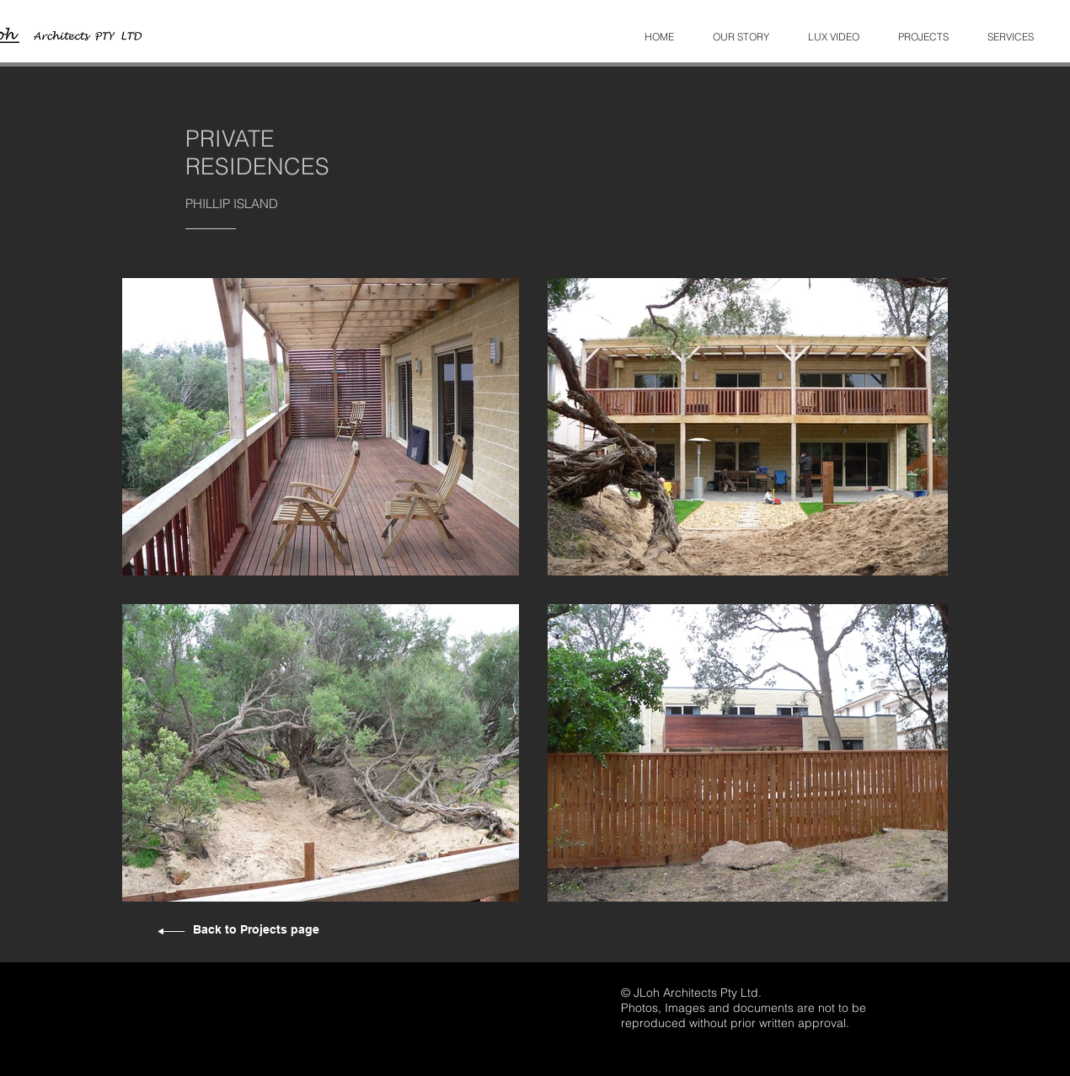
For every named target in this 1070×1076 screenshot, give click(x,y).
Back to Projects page (256, 929)
